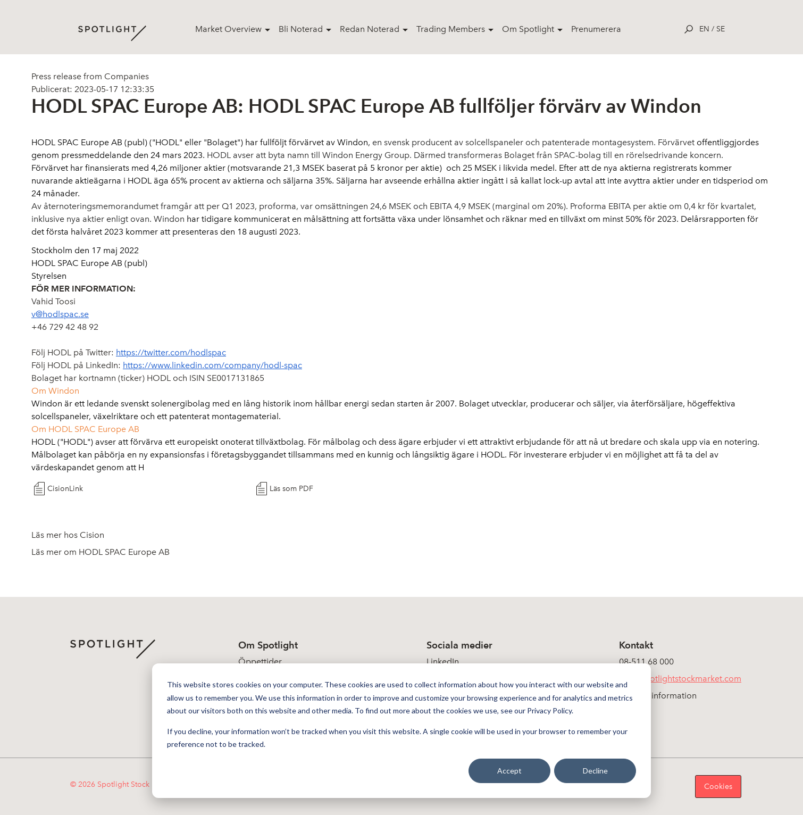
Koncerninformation (658, 696)
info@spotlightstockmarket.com (680, 678)
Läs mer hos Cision (67, 535)
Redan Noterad (369, 29)
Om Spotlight (528, 29)
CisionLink (65, 488)
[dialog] (401, 730)
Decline (595, 770)
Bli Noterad (301, 29)
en (704, 29)
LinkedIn (442, 661)
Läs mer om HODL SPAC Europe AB (100, 552)
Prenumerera (596, 29)
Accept (509, 770)
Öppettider (260, 661)
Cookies (718, 786)
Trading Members (450, 29)
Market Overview (228, 29)
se (720, 29)
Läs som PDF (291, 488)
